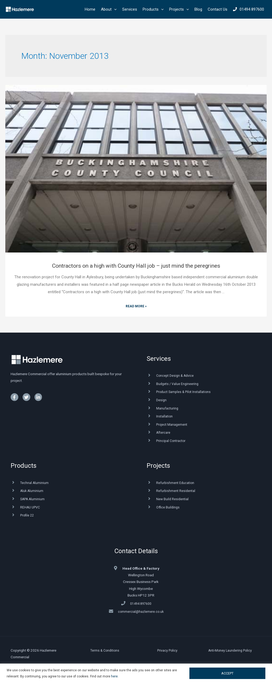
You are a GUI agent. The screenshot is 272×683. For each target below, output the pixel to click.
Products (23, 465)
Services (159, 358)
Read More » (136, 306)
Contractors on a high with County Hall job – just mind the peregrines (136, 266)
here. (114, 676)
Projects (158, 465)
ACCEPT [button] (227, 673)
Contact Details (136, 551)
